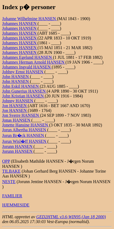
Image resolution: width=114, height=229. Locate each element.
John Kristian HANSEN (23, 96)
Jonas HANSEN (16, 120)
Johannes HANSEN (20, 23)
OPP (6, 161)
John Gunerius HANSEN (24, 91)
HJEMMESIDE (15, 205)
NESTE (9, 181)
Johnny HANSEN (18, 101)
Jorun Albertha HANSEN (24, 130)
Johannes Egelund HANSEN (27, 57)
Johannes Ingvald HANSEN (27, 67)
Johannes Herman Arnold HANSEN (34, 62)
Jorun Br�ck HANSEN (23, 135)
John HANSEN (16, 76)
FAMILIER (12, 196)
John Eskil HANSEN (21, 86)
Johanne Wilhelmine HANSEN (29, 18)
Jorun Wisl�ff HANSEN (24, 141)
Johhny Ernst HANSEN (23, 72)
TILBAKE (11, 171)
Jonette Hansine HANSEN (25, 125)
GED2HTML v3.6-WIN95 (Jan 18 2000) (71, 217)
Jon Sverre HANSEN (21, 115)
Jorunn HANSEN (17, 146)
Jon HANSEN (15, 105)
